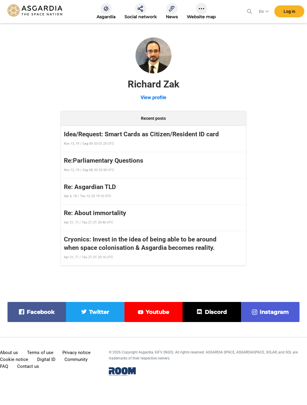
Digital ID (46, 359)
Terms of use (40, 352)
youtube (157, 312)
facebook (41, 312)
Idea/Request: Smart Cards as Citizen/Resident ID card (141, 134)
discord (216, 312)
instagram (274, 312)
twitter (99, 312)
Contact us (28, 366)
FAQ (4, 366)
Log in (289, 11)
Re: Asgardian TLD (90, 187)
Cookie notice (14, 359)
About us (9, 352)
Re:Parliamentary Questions (103, 160)
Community (76, 359)
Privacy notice (76, 352)
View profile (153, 97)
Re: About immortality (95, 213)
